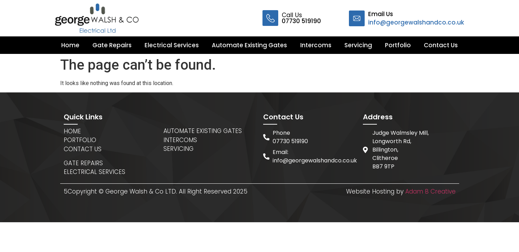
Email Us (416, 18)
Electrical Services (172, 45)
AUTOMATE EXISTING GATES (202, 131)
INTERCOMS (180, 140)
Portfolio (398, 45)
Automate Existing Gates (249, 45)
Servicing (358, 45)
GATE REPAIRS (83, 163)
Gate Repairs (112, 45)
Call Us (301, 18)
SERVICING (178, 149)
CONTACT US (82, 149)
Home (70, 45)
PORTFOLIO (80, 140)
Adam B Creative (430, 191)
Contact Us (441, 45)
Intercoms (315, 45)
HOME (72, 131)
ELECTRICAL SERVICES (94, 172)
